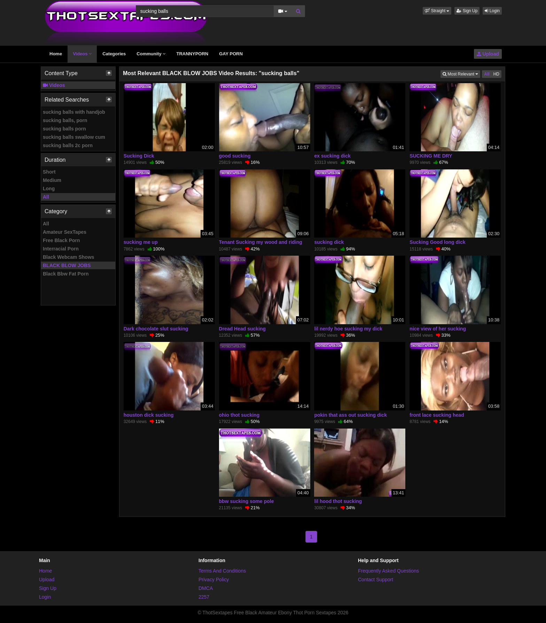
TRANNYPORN (192, 53)
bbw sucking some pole (246, 501)
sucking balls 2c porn (68, 145)
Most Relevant (461, 74)
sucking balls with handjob (74, 112)
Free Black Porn (61, 240)
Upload (488, 54)
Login (492, 10)
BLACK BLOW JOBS (67, 265)
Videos (82, 53)
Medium (52, 180)
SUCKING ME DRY (431, 156)
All (46, 197)
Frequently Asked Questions (388, 571)
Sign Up (467, 10)
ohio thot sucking (239, 415)
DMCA (205, 588)
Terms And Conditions (222, 571)
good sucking (235, 156)
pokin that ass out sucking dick (350, 415)
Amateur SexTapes (64, 232)
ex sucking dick (332, 156)
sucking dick (329, 242)
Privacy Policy (213, 579)
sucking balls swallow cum (74, 137)
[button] (437, 11)
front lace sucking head (437, 415)
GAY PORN (231, 53)
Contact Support (375, 579)
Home (55, 53)
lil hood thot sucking (338, 501)
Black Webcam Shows (68, 257)
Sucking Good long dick (437, 242)
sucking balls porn (64, 128)
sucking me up (141, 242)
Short (49, 172)
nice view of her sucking (438, 329)
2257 (203, 597)
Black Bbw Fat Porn (65, 274)
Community (150, 53)
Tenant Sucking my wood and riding (260, 242)
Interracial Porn (61, 248)
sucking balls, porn (65, 120)
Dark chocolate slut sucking (156, 329)
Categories (114, 53)
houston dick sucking (149, 415)
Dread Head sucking (242, 329)
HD (496, 74)
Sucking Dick (139, 156)
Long (49, 188)
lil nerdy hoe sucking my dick (348, 329)
